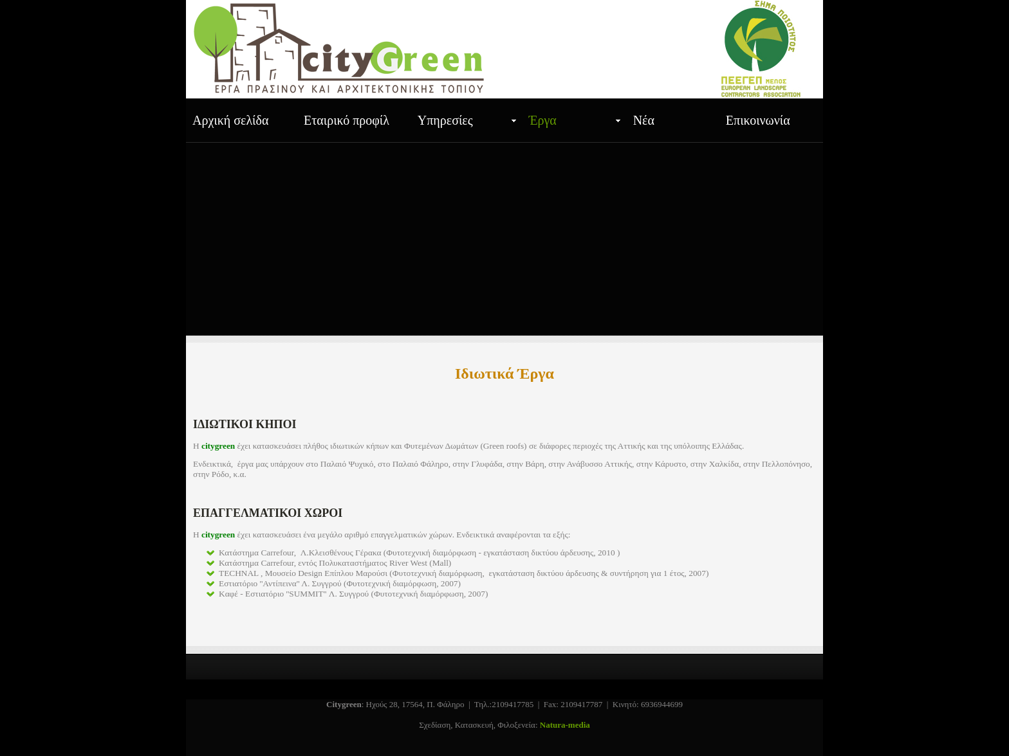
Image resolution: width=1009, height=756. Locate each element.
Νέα (643, 120)
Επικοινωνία (758, 120)
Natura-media (565, 725)
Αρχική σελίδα (230, 120)
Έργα (543, 120)
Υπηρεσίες (445, 120)
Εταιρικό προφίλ (346, 120)
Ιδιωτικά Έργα (504, 373)
